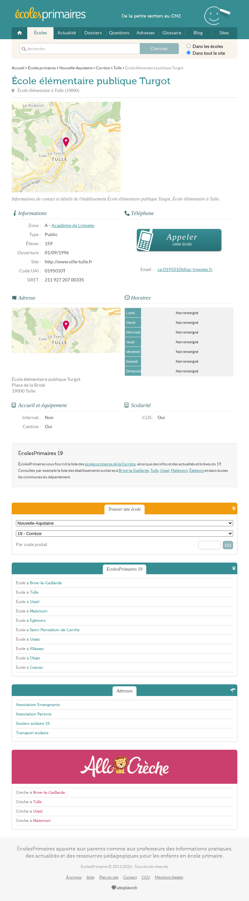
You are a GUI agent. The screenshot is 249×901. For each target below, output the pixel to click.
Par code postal (31, 544)
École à (39, 583)
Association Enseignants (38, 704)
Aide (90, 877)
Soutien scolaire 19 (33, 723)
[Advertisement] (178, 147)
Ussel (164, 470)
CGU (146, 877)
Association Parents (33, 714)
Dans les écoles (204, 46)
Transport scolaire (32, 733)
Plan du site (108, 877)
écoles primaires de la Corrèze (110, 464)
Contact (130, 877)
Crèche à (40, 792)
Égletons (196, 470)
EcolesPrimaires (54, 14)
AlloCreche (124, 767)
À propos (74, 877)
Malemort (179, 470)
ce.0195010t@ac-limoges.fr (185, 269)
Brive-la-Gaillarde (134, 470)
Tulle (154, 470)
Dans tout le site (205, 53)
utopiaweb (124, 888)
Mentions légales (169, 877)
